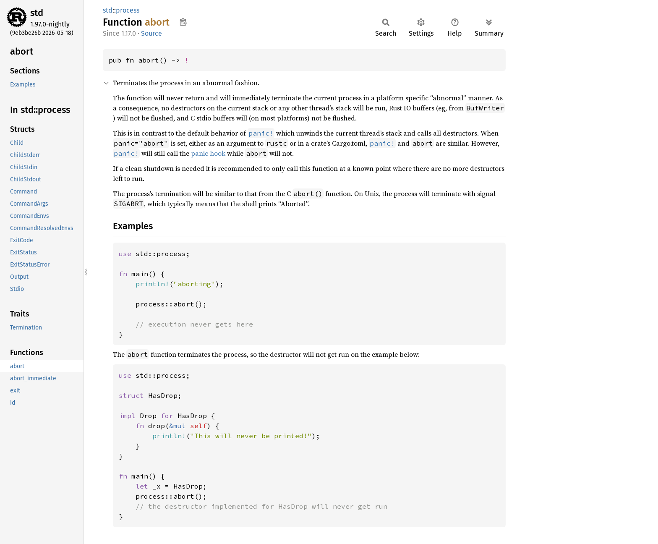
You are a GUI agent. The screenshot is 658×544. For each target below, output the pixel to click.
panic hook (208, 153)
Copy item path (183, 22)
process (127, 10)
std (36, 12)
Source (151, 33)
